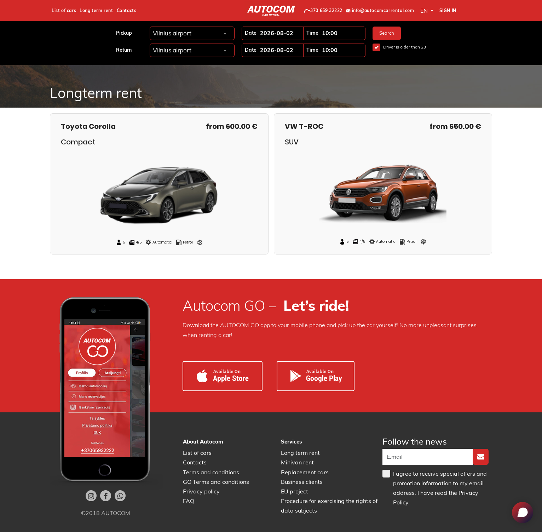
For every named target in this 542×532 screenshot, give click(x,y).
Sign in (447, 10)
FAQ (188, 500)
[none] (481, 457)
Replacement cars (305, 472)
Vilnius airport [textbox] (172, 33)
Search (386, 33)
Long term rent (96, 10)
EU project (294, 491)
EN (424, 10)
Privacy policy (201, 491)
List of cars (64, 10)
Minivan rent (297, 462)
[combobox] (189, 33)
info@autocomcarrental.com (380, 10)
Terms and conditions (211, 472)
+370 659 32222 (323, 10)
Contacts (127, 10)
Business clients (302, 481)
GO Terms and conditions (216, 481)
